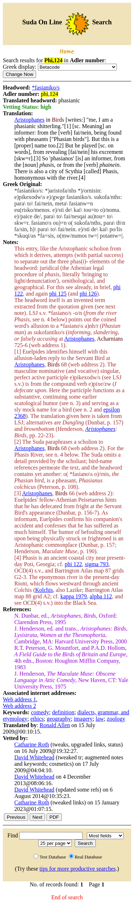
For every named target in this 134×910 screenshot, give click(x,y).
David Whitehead (34, 757)
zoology (116, 719)
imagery (83, 719)
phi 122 (73, 564)
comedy (40, 712)
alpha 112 (101, 596)
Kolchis (44, 590)
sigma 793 (96, 564)
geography (59, 719)
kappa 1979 (73, 596)
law (100, 719)
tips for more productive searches (78, 869)
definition (63, 712)
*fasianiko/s (45, 87)
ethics (37, 719)
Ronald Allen (55, 725)
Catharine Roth (31, 744)
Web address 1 (19, 699)
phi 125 (57, 294)
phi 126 (88, 294)
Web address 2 (19, 706)
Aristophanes (29, 120)
